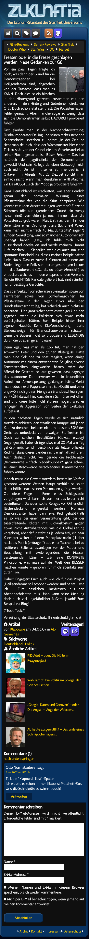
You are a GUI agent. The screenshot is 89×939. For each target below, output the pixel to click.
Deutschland (13, 644)
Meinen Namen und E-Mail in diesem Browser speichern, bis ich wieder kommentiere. (44, 890)
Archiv (23, 931)
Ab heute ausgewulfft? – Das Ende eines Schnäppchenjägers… (45, 737)
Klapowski (17, 629)
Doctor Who (17, 49)
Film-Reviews (19, 44)
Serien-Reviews (45, 44)
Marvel (64, 49)
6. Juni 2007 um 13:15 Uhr (18, 772)
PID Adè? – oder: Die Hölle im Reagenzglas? (37, 663)
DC (52, 49)
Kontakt (36, 931)
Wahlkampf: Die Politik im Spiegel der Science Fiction (43, 687)
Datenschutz (72, 931)
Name (9, 861)
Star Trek (67, 44)
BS (75, 631)
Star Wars (37, 49)
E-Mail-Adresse (16, 874)
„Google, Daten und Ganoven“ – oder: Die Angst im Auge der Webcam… (42, 712)
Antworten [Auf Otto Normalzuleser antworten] (19, 796)
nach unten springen (19, 758)
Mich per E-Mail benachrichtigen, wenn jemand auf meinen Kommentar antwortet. (44, 901)
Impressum (53, 931)
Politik (29, 644)
